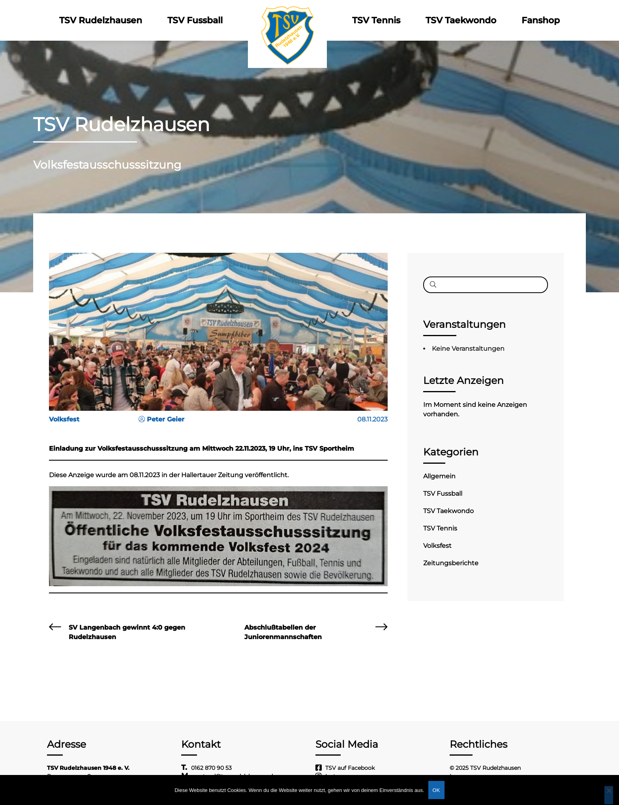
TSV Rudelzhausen (100, 20)
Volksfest (437, 545)
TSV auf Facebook (350, 767)
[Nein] (608, 795)
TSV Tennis (376, 20)
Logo (287, 20)
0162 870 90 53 (211, 767)
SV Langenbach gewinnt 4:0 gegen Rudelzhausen (127, 632)
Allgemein (439, 476)
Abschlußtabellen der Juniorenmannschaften (283, 632)
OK (436, 790)
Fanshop (540, 20)
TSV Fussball (195, 20)
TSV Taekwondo (461, 20)
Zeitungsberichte (450, 563)
